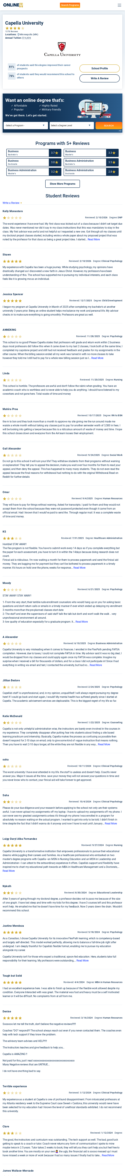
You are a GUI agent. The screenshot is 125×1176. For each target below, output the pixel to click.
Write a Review (100, 78)
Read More (94, 239)
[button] (62, 184)
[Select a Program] (26, 125)
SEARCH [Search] (109, 125)
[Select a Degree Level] (72, 125)
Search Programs (70, 5)
